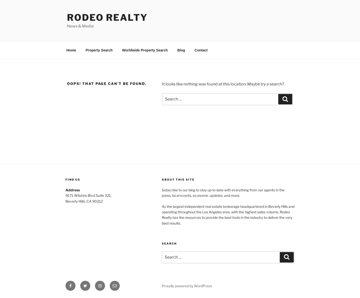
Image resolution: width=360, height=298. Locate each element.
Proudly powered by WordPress (187, 286)
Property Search (99, 50)
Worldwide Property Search (145, 50)
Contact (201, 50)
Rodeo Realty (107, 17)
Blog (181, 50)
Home (71, 50)
